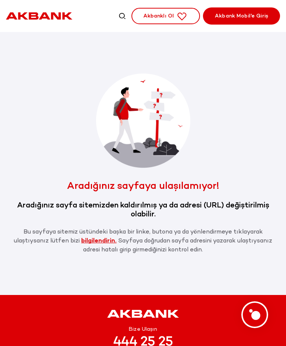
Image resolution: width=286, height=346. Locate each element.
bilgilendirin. (99, 240)
